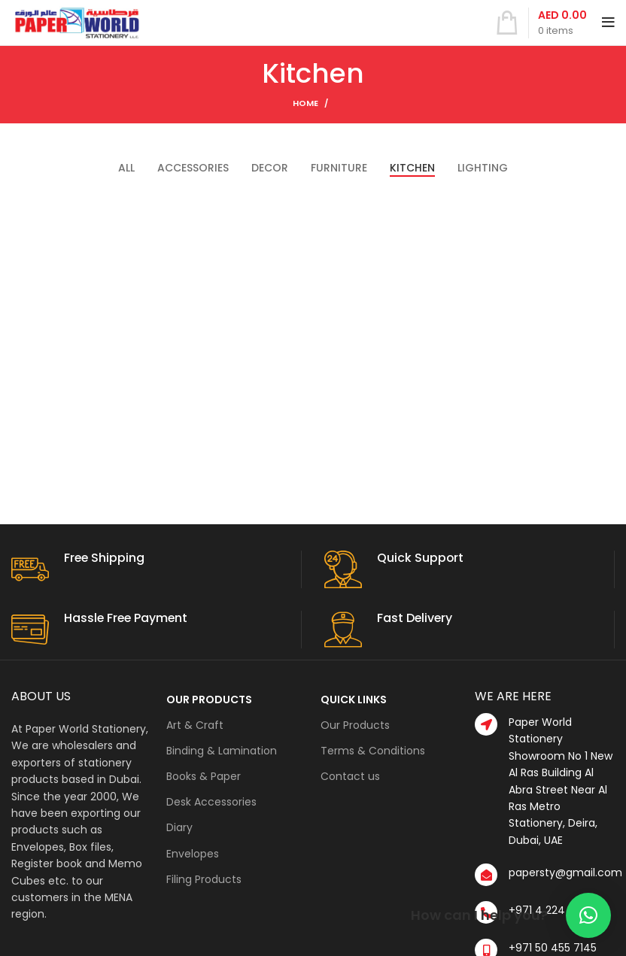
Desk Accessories (211, 801)
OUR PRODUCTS (209, 699)
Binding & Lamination (221, 750)
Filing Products (204, 879)
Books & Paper (203, 776)
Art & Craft (194, 725)
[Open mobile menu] (608, 23)
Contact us (350, 776)
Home (305, 103)
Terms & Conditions (373, 750)
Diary (179, 827)
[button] (588, 915)
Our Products (355, 725)
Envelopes (192, 853)
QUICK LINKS (354, 699)
